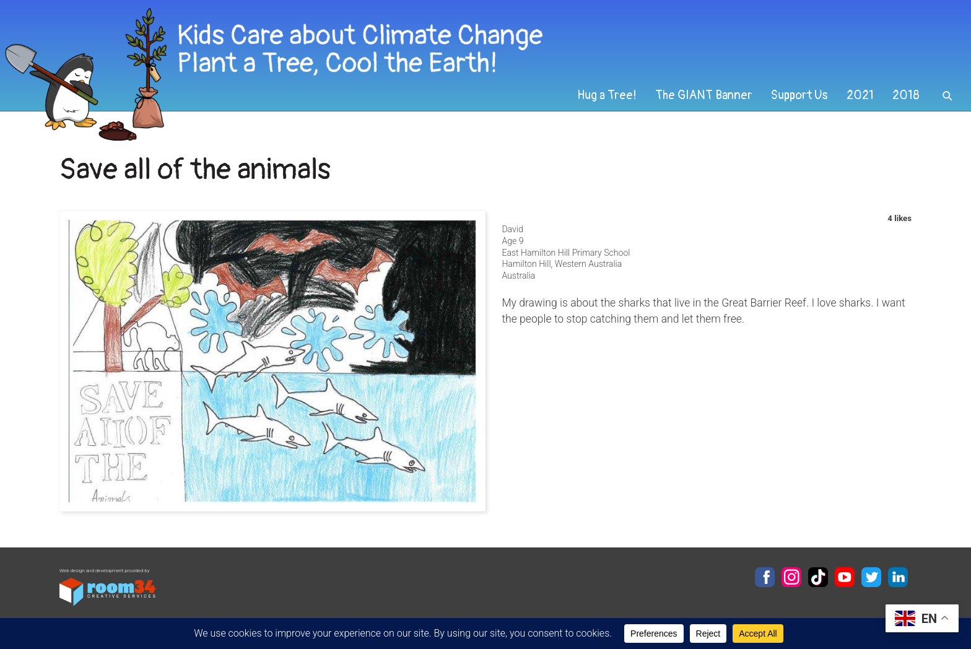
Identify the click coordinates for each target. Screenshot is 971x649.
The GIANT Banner (703, 95)
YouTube (845, 577)
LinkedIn (898, 577)
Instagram (791, 577)
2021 (860, 95)
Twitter (871, 577)
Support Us (799, 95)
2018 (906, 95)
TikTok (818, 577)
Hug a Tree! (607, 95)
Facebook (765, 577)
